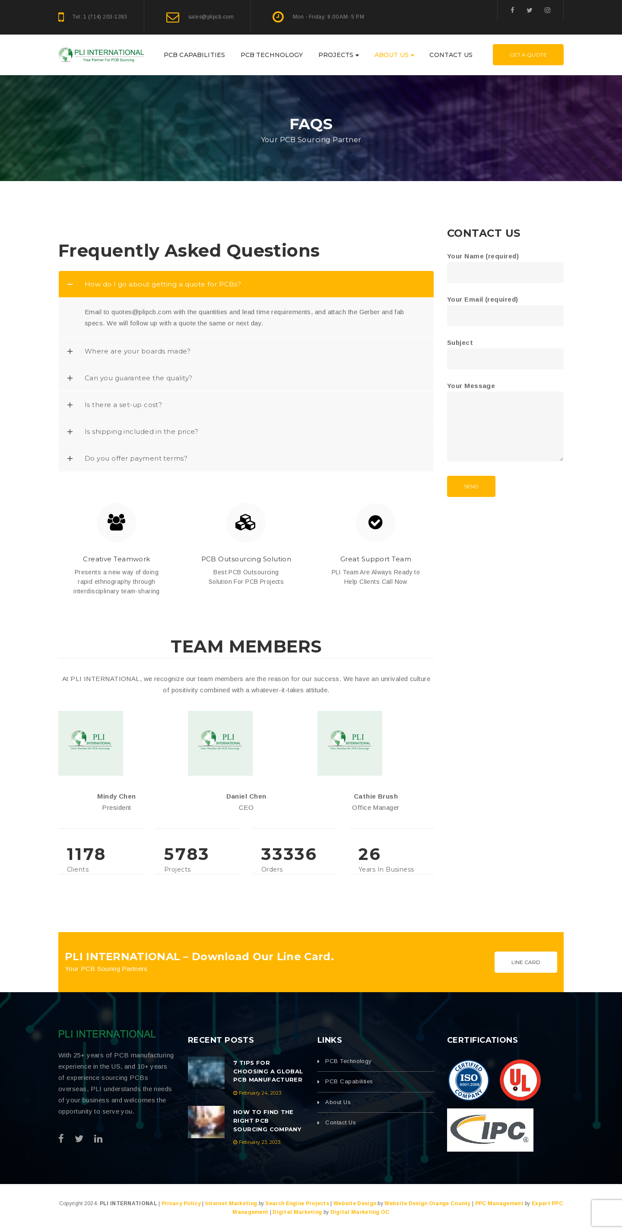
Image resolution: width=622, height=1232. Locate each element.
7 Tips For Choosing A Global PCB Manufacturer (268, 1071)
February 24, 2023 (260, 1093)
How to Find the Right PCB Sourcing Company (267, 1120)
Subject (505, 351)
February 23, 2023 (260, 1142)
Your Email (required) (505, 307)
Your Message (505, 422)
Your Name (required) (505, 264)
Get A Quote (528, 54)
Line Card (525, 962)
